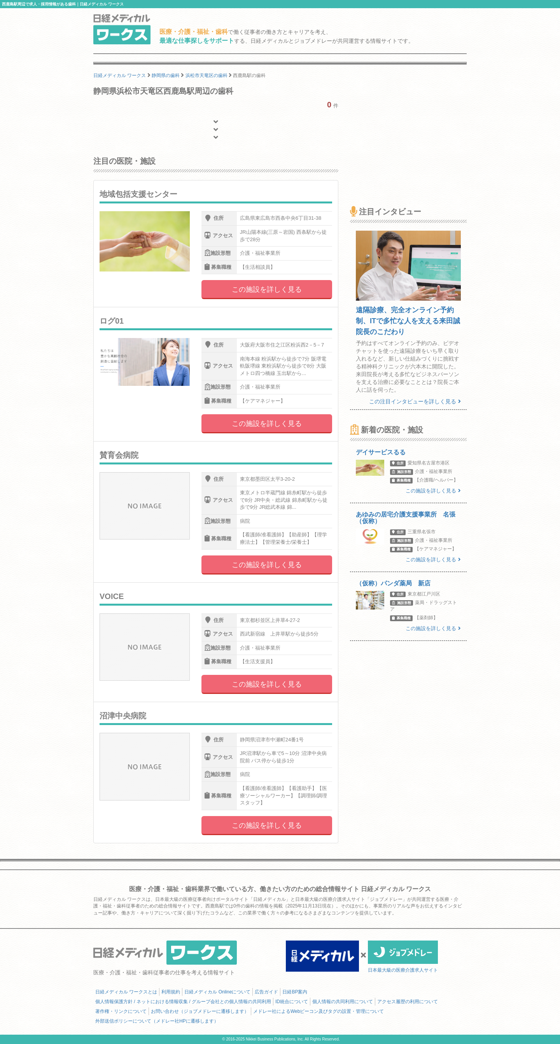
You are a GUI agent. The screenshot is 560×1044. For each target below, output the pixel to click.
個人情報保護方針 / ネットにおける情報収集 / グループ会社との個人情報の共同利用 (183, 1001)
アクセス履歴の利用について (407, 1001)
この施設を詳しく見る (267, 289)
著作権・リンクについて (121, 1011)
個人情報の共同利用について (342, 1001)
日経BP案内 (294, 992)
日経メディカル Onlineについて (217, 992)
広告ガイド (266, 992)
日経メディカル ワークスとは (126, 992)
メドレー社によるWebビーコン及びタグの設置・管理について (318, 1011)
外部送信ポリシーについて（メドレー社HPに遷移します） (157, 1021)
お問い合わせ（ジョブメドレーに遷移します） (200, 1011)
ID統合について (291, 1001)
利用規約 (170, 992)
